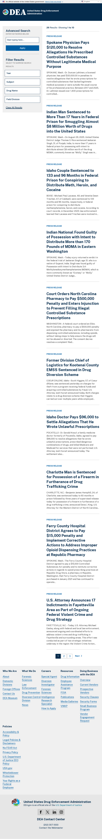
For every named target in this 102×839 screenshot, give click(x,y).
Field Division (13, 99)
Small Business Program (88, 708)
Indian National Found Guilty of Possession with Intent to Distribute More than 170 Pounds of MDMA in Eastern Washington (72, 242)
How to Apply (48, 708)
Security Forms (88, 701)
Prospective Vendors (86, 691)
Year (8, 73)
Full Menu (96, 12)
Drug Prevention (31, 692)
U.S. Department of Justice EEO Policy (12, 760)
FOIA (63, 692)
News (25, 705)
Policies (7, 726)
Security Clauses (89, 697)
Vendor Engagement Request (87, 717)
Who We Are (10, 671)
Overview (85, 680)
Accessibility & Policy (11, 734)
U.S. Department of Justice (68, 805)
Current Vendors (89, 684)
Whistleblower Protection (10, 774)
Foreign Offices (11, 689)
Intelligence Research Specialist (48, 700)
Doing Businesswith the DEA (89, 673)
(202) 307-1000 (51, 825)
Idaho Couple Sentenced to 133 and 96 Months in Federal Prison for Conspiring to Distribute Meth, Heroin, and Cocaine (72, 180)
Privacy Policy (10, 752)
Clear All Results (14, 107)
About (6, 676)
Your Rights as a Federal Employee (11, 784)
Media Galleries (69, 701)
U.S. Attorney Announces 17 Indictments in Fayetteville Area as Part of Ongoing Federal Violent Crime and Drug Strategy (71, 610)
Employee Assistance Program (67, 684)
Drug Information (70, 676)
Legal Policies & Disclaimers (11, 742)
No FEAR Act (10, 747)
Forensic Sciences (27, 678)
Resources (67, 671)
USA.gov (7, 768)
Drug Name (12, 90)
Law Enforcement (29, 686)
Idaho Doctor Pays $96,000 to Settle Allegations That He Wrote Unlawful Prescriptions (73, 422)
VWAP (64, 706)
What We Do (29, 671)
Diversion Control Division (31, 699)
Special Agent (49, 676)
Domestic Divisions (8, 683)
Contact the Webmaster (51, 828)
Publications (67, 697)
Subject (10, 82)
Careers (46, 671)
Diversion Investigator (48, 683)
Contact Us (9, 693)
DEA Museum (10, 698)
